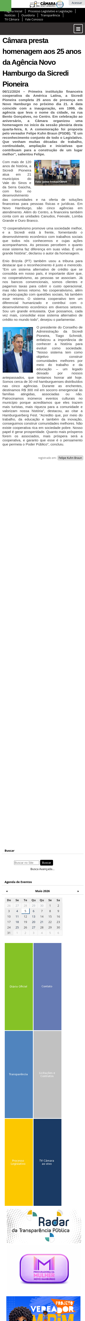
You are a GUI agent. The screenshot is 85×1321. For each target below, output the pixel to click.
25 (17, 927)
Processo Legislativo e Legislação (50, 11)
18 (17, 922)
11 (17, 916)
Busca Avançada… (42, 869)
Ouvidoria (28, 15)
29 (33, 905)
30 (42, 905)
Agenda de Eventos (18, 882)
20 (33, 922)
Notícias (10, 15)
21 (42, 922)
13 (33, 916)
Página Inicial (13, 11)
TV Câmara (12, 19)
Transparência (50, 15)
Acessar (77, 3)
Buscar (10, 850)
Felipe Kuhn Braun (70, 458)
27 (17, 905)
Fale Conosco (34, 19)
